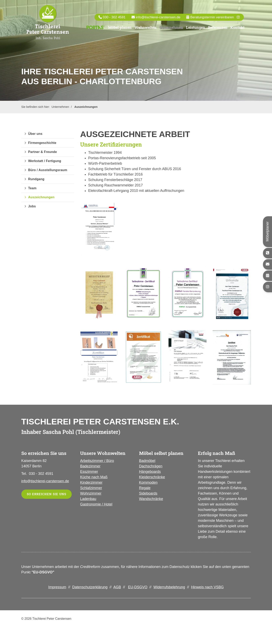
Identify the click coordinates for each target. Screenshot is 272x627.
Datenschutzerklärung (90, 587)
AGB (117, 587)
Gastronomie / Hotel (96, 504)
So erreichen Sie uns (46, 494)
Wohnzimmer (90, 493)
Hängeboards (150, 472)
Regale (145, 488)
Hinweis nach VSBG (207, 587)
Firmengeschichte (42, 143)
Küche (85, 477)
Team (32, 188)
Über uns (35, 133)
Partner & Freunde (42, 152)
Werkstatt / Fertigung (44, 161)
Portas (95, 30)
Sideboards (148, 493)
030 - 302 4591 (114, 19)
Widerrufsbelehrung (169, 587)
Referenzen (218, 29)
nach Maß (99, 477)
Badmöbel (147, 461)
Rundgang (36, 179)
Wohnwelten (145, 29)
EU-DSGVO (137, 587)
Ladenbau (88, 499)
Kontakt (237, 29)
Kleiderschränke (152, 477)
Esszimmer (89, 472)
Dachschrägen (150, 466)
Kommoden (148, 482)
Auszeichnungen (85, 106)
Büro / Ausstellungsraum (47, 170)
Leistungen (195, 29)
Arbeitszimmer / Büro (97, 461)
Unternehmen (171, 29)
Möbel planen (120, 29)
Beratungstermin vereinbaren (211, 19)
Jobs (32, 206)
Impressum (57, 587)
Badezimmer (90, 466)
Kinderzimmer (91, 482)
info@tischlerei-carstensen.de (158, 19)
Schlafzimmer (91, 488)
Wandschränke (151, 499)
